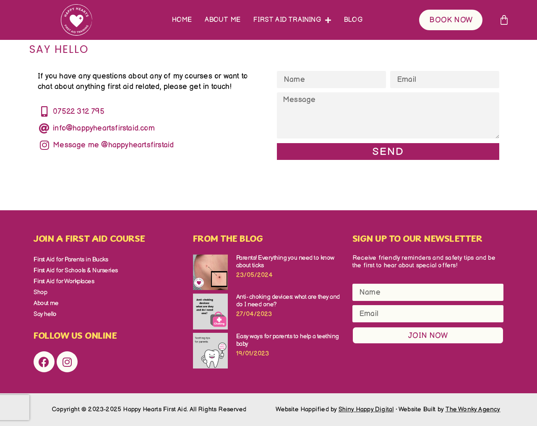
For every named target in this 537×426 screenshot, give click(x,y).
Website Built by (450, 409)
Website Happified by (335, 409)
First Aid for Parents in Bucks (71, 260)
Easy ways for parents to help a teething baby (287, 340)
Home (182, 20)
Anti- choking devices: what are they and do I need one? (288, 300)
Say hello (45, 314)
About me (223, 20)
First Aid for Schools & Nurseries (76, 270)
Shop (40, 292)
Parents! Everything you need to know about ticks (285, 261)
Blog (353, 20)
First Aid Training (292, 20)
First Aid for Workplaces (64, 281)
